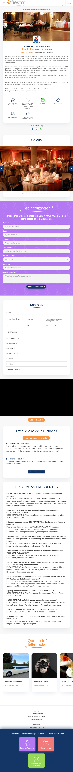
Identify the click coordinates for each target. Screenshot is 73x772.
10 (35, 193)
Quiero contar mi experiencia (35, 438)
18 (47, 193)
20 (50, 193)
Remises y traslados (13, 681)
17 (46, 193)
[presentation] (22, 642)
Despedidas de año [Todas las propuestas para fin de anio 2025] (36, 719)
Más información (11, 686)
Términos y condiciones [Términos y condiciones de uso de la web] (36, 727)
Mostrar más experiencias (36, 472)
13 (40, 193)
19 (49, 193)
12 (38, 193)
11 (37, 193)
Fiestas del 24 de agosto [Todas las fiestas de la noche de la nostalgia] (36, 716)
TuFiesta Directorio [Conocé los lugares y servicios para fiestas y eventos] (36, 714)
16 (44, 193)
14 (41, 193)
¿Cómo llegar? (35, 420)
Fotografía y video (41, 681)
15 (43, 193)
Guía (68, 3)
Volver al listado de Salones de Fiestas (37, 9)
